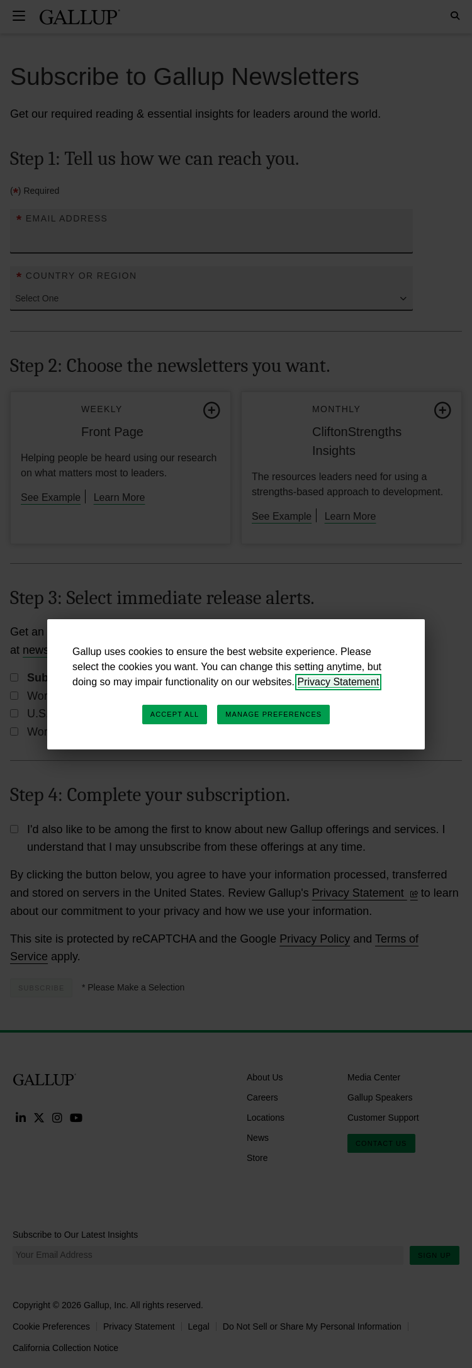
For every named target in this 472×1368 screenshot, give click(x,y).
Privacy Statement (338, 681)
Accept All (174, 714)
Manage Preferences (273, 714)
